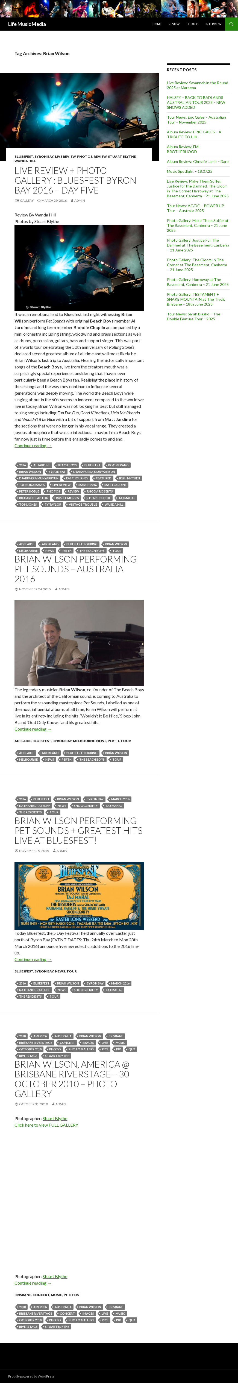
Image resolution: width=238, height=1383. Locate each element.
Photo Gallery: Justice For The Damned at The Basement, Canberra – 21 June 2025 (198, 245)
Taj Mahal (126, 498)
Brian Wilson (30, 471)
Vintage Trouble (83, 504)
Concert (67, 1042)
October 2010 (30, 1049)
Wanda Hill (25, 161)
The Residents (30, 812)
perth (67, 550)
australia (63, 1036)
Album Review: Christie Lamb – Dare (198, 161)
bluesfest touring (82, 544)
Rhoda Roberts (100, 491)
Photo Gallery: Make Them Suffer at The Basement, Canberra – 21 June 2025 (197, 225)
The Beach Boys (92, 550)
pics (105, 1049)
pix (118, 1049)
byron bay (57, 471)
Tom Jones (28, 504)
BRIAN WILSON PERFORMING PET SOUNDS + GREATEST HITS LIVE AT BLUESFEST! (78, 830)
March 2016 (87, 485)
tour (116, 550)
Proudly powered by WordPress (31, 1376)
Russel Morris (67, 498)
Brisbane (116, 1036)
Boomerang (118, 465)
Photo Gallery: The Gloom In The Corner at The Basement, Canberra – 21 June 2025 (197, 264)
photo (55, 1049)
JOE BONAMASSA (32, 485)
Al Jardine (41, 465)
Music (120, 1042)
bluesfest (92, 465)
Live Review (65, 156)
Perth (113, 741)
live (105, 1042)
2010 (22, 1036)
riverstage (28, 1055)
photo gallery (81, 1049)
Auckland (50, 544)
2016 (22, 465)
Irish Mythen (129, 478)
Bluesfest (23, 156)
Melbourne (28, 550)
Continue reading (33, 445)
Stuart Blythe (122, 156)
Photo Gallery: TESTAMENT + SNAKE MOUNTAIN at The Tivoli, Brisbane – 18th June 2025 (196, 299)
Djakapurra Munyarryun (94, 471)
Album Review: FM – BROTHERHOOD (184, 149)
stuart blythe (99, 498)
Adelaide (26, 544)
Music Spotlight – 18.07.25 (189, 171)
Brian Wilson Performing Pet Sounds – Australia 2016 (75, 568)
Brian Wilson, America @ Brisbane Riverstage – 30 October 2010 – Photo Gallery (72, 1079)
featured (103, 478)
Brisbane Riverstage (35, 1042)
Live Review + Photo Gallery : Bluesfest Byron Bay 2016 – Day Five (75, 180)
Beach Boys (67, 465)
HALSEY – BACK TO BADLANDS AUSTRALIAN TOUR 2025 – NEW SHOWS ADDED (196, 102)
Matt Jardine (115, 485)
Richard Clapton (33, 498)
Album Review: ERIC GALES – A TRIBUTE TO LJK (194, 134)
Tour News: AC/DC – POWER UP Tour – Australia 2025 (195, 208)
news (49, 550)
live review (61, 485)
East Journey (77, 478)
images (88, 1042)
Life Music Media (27, 24)
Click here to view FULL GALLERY (46, 1124)
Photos (192, 24)
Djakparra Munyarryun (38, 478)
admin (79, 200)
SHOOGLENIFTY (86, 805)
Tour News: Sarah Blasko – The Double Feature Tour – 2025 (193, 316)
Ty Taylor (53, 504)
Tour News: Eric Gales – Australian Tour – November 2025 (196, 119)
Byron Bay (44, 156)
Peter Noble (29, 491)
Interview (213, 24)
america (40, 1036)
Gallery (27, 200)
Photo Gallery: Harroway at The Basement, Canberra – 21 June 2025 (198, 282)
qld (131, 1049)
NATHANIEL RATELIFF (34, 805)
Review (174, 24)
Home (156, 24)
